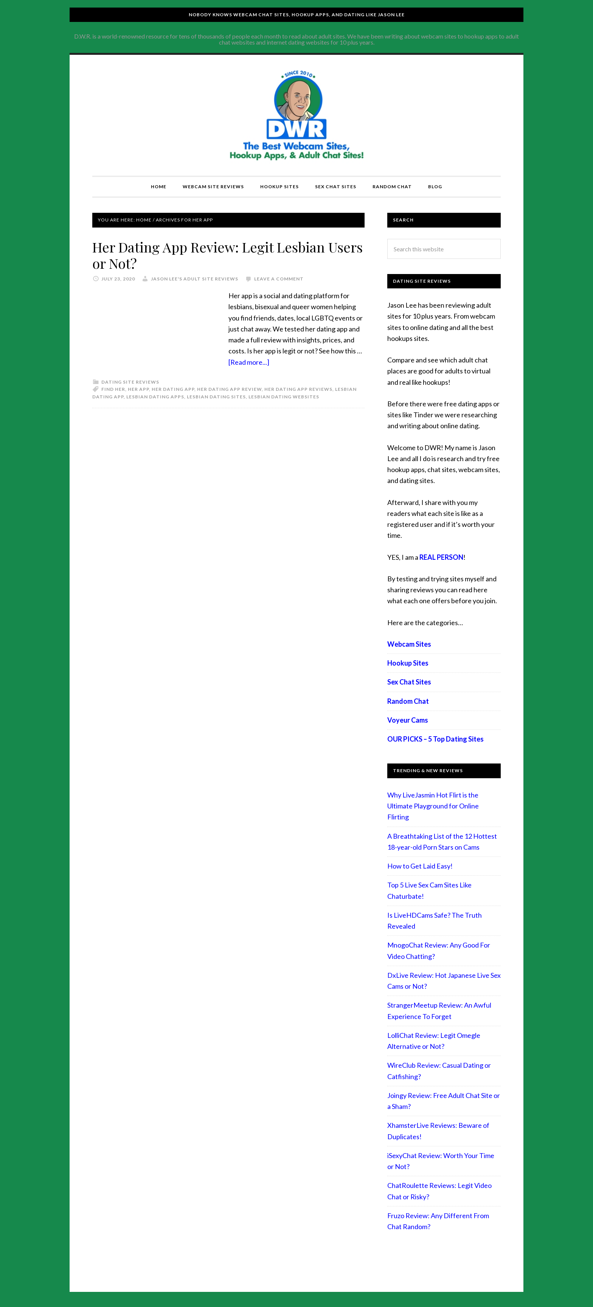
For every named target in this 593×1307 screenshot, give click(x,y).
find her (113, 389)
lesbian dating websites (283, 397)
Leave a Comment (279, 279)
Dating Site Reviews (130, 382)
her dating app (173, 389)
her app (138, 389)
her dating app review (229, 389)
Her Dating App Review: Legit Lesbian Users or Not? (227, 255)
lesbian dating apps (155, 397)
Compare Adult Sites (296, 115)
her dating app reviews (298, 389)
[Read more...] (248, 362)
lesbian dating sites (216, 397)
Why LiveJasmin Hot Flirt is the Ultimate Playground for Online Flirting (433, 806)
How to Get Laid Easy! (420, 866)
